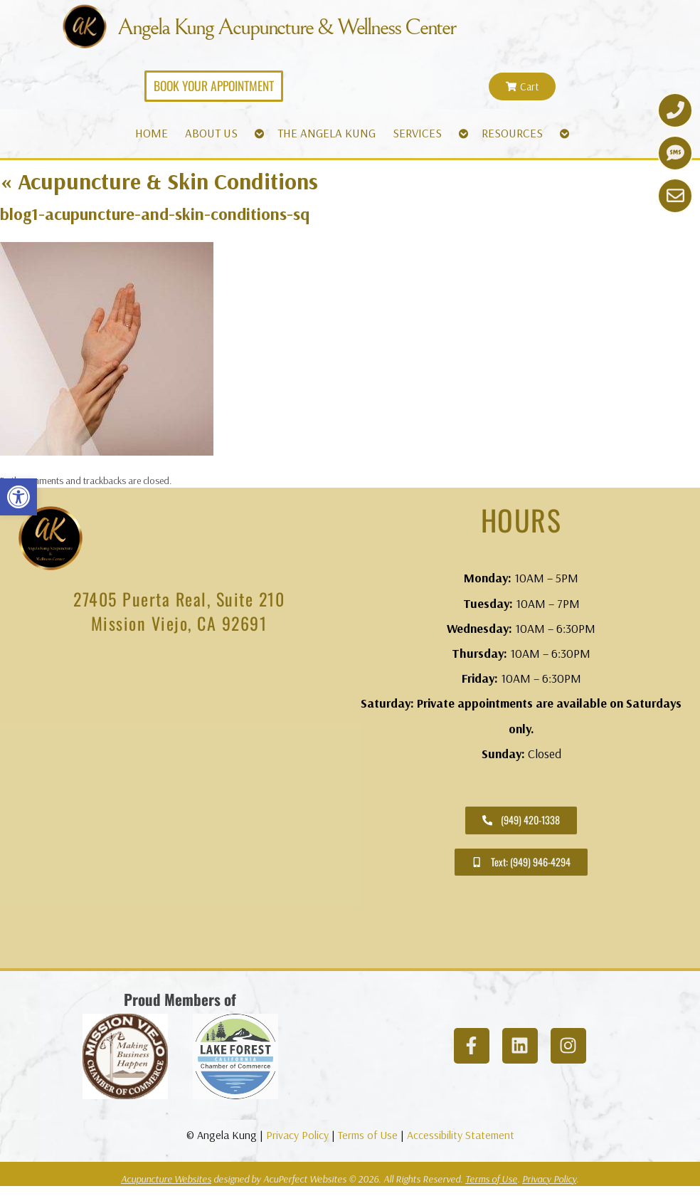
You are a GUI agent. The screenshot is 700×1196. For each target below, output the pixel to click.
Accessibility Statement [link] (460, 1134)
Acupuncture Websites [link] (166, 1178)
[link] (18, 496)
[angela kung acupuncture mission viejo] (178, 807)
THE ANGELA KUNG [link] (326, 132)
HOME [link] (151, 132)
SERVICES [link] (417, 132)
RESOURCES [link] (512, 132)
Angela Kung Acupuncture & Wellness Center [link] (301, 28)
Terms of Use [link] (368, 1134)
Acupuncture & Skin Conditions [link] (159, 180)
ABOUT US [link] (211, 132)
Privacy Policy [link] (297, 1134)
